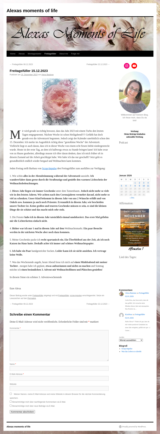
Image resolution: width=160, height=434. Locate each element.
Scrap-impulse (127, 349)
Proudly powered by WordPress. (134, 427)
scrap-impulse (76, 295)
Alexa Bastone (47, 75)
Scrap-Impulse (49, 168)
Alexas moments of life (32, 10)
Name (13, 364)
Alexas (22, 54)
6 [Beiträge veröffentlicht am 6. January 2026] (126, 186)
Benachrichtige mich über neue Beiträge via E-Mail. (33, 406)
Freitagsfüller (50, 54)
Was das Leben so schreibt (131, 351)
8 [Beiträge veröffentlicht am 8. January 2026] (135, 186)
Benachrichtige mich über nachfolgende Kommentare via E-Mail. (39, 402)
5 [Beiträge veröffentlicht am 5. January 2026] (121, 186)
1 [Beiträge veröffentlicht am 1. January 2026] (135, 183)
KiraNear (128, 314)
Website (13, 384)
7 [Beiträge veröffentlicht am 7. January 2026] (130, 186)
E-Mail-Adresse (17, 374)
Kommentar (15, 328)
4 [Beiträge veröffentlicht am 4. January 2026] (148, 183)
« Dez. (132, 198)
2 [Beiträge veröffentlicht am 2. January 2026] (139, 183)
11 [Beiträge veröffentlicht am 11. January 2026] (148, 186)
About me (63, 54)
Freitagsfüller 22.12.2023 (98, 64)
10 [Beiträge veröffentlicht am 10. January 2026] (144, 186)
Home (12, 54)
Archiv (121, 337)
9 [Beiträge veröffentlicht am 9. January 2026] (139, 186)
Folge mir (75, 54)
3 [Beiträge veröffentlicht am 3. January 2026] (143, 183)
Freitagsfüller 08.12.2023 (21, 64)
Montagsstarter (34, 54)
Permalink (32, 298)
